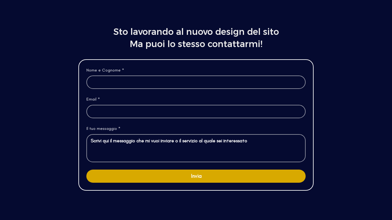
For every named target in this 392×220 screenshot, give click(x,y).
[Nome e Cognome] (194, 82)
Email (93, 99)
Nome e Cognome (105, 70)
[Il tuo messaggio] (196, 148)
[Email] (194, 111)
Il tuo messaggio (103, 129)
